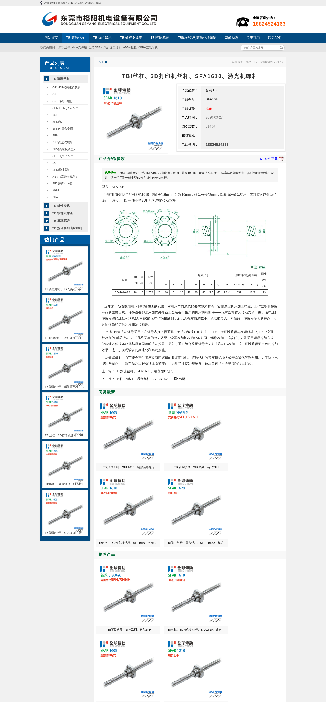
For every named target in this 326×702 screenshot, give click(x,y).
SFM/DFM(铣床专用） (66, 108)
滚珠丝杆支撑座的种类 (234, 596)
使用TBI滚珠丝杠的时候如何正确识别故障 (242, 584)
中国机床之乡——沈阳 (107, 572)
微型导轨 (115, 47)
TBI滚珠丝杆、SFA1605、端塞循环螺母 (144, 371)
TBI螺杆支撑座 (131, 38)
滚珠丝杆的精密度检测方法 (237, 590)
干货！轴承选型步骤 (233, 566)
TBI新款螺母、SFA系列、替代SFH (167, 447)
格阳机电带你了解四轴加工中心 (113, 584)
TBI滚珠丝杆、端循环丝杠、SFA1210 (263, 514)
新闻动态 (231, 38)
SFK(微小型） (61, 169)
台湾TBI (250, 62)
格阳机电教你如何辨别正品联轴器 (114, 607)
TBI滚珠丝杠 (75, 38)
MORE (152, 556)
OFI (54, 94)
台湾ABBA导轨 (98, 47)
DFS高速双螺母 (62, 142)
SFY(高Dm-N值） (63, 183)
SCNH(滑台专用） (64, 156)
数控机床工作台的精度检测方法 (240, 578)
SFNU (56, 190)
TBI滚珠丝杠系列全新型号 (109, 590)
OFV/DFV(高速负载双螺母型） (70, 87)
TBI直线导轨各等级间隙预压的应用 (115, 601)
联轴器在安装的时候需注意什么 (240, 601)
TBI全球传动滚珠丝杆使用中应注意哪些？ (115, 566)
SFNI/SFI (58, 121)
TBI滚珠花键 (160, 38)
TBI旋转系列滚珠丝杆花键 (197, 38)
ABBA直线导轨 (148, 47)
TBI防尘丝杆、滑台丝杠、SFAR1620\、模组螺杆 (151, 379)
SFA (55, 197)
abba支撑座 (79, 47)
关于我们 (253, 38)
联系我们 (275, 38)
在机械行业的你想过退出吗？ (111, 596)
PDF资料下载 (271, 158)
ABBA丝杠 (130, 47)
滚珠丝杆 (64, 47)
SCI (54, 163)
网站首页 (51, 38)
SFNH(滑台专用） (64, 128)
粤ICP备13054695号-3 (211, 669)
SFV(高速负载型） (64, 149)
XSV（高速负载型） (65, 176)
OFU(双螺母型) (62, 101)
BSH (55, 114)
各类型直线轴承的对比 (107, 578)
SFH (55, 135)
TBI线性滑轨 (102, 38)
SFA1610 (212, 99)
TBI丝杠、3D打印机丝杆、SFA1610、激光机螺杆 (215, 447)
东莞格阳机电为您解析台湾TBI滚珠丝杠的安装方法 (242, 572)
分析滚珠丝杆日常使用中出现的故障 (242, 607)
